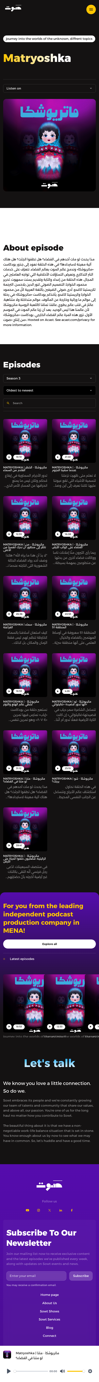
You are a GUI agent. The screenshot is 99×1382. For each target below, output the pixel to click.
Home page (50, 1295)
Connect (49, 1336)
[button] (92, 9)
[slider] (31, 1371)
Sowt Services (49, 1319)
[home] (12, 8)
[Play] (9, 1371)
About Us (49, 1303)
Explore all (49, 944)
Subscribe (81, 1276)
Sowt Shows (49, 1311)
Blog (49, 1328)
